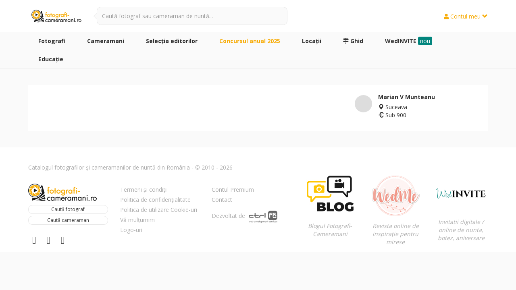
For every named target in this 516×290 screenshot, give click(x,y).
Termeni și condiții (144, 189)
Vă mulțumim (137, 220)
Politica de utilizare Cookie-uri (158, 209)
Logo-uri (131, 230)
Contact (222, 199)
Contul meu (466, 16)
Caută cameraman (68, 220)
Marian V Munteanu (406, 97)
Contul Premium (233, 189)
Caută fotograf (68, 209)
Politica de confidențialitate (155, 199)
